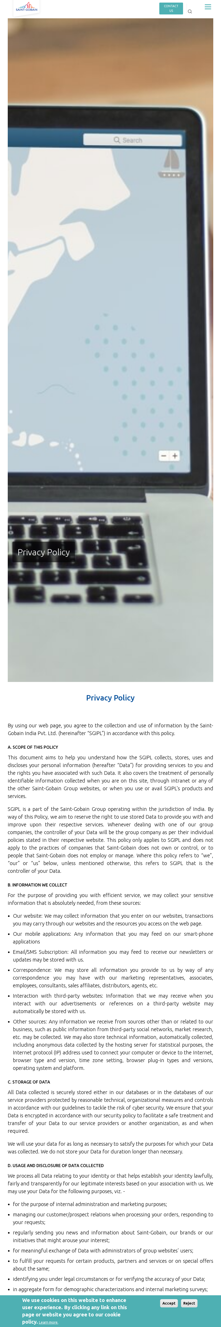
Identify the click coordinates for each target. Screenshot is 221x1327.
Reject (189, 1303)
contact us (171, 8)
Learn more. (48, 1322)
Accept (169, 1303)
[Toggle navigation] (208, 6)
